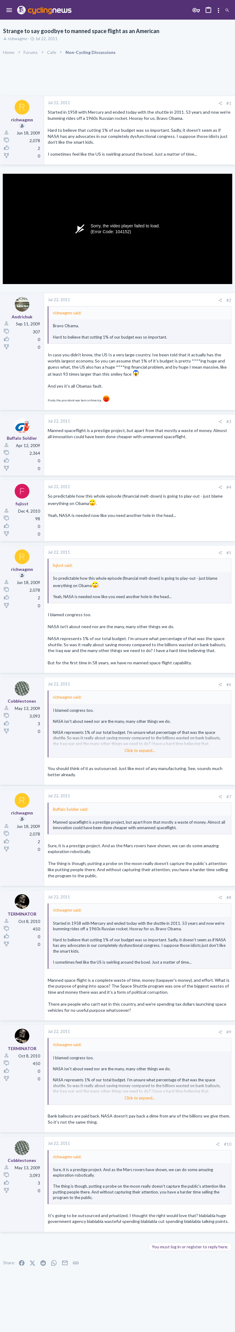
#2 (228, 300)
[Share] (220, 103)
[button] (9, 10)
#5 (228, 552)
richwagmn (17, 38)
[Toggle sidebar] (218, 10)
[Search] (227, 10)
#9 (228, 1032)
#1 (228, 103)
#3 (228, 421)
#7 (228, 796)
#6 (228, 684)
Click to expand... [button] (140, 750)
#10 (227, 1144)
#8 (228, 897)
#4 (228, 487)
